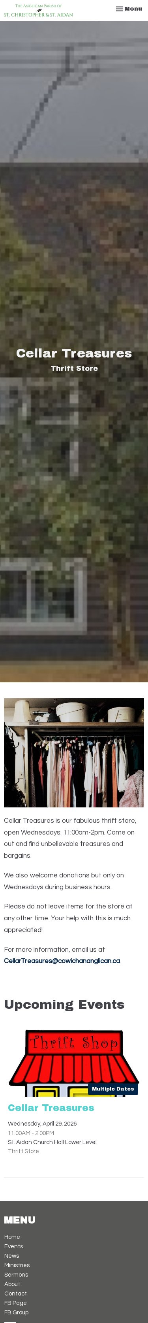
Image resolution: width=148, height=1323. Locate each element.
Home (12, 1237)
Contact (15, 1294)
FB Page (15, 1303)
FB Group (16, 1313)
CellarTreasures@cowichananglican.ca (62, 961)
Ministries (17, 1265)
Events (13, 1246)
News (11, 1256)
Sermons (16, 1275)
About (12, 1284)
